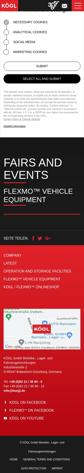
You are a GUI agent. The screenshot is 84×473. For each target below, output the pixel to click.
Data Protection (33, 468)
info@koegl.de (14, 390)
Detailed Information (15, 126)
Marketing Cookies (25, 52)
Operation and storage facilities (37, 271)
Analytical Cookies (25, 32)
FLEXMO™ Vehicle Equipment (32, 279)
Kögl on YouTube (26, 418)
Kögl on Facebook (27, 402)
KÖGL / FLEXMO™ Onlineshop (31, 287)
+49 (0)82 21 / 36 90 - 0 (25, 381)
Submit (42, 66)
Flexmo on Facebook (31, 410)
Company (13, 255)
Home (14, 459)
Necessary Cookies (25, 22)
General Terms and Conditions (46, 459)
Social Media (19, 42)
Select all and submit (42, 79)
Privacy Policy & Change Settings (22, 119)
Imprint (57, 468)
